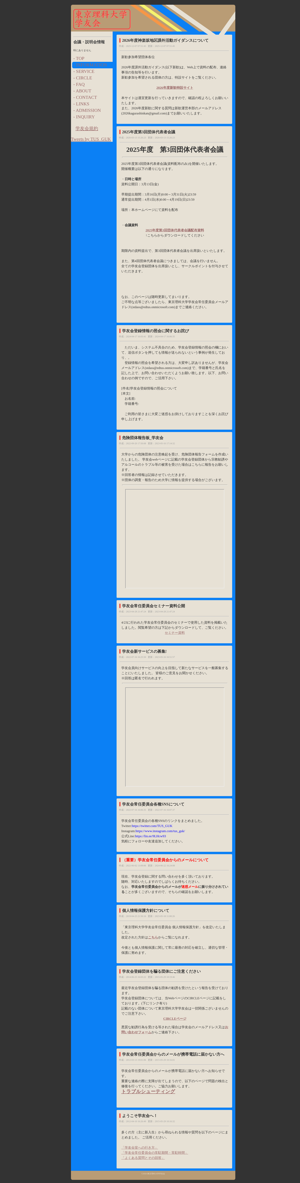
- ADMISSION (87, 110)
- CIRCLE (82, 77)
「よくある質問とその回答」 (143, 1158)
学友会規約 (86, 128)
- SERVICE (83, 71)
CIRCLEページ (174, 1019)
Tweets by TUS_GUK (91, 139)
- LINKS (81, 103)
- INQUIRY (84, 116)
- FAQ (79, 84)
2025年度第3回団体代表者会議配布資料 (174, 230)
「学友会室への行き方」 (139, 1148)
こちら (153, 937)
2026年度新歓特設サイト (174, 88)
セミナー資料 (175, 633)
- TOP (78, 58)
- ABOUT (82, 90)
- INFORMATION (90, 64)
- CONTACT (85, 97)
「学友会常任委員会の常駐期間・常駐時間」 (154, 1153)
